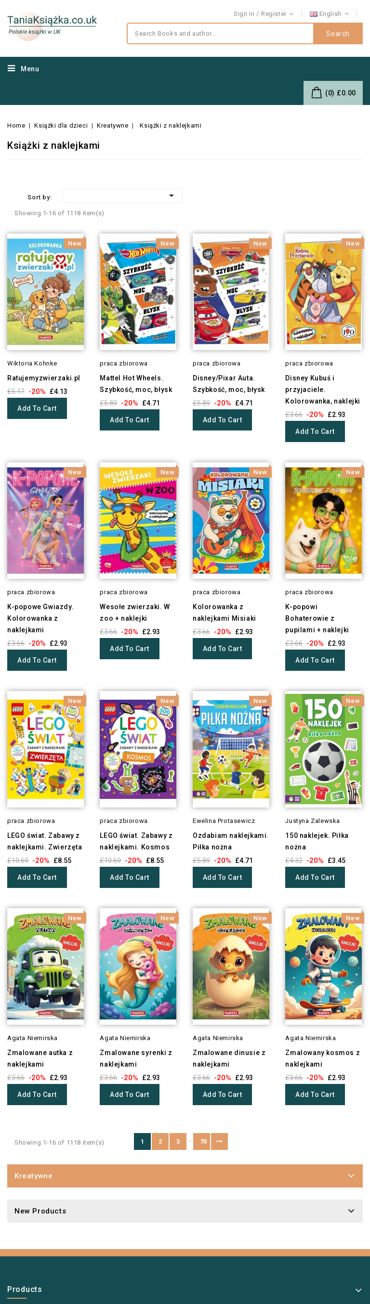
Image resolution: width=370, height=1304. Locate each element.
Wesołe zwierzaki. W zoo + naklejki (135, 612)
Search (338, 34)
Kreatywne (33, 1176)
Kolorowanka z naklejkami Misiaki (224, 612)
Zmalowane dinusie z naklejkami (229, 1058)
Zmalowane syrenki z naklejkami (136, 1058)
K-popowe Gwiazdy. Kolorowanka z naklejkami (40, 618)
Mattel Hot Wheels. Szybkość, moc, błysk (136, 383)
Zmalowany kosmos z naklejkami (322, 1058)
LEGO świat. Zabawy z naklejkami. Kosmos (136, 841)
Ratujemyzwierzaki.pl (43, 378)
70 (203, 1141)
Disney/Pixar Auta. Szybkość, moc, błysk (229, 383)
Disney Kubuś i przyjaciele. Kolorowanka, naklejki (322, 389)
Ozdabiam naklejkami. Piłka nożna (231, 841)
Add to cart (37, 408)
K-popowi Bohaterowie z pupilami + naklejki (317, 618)
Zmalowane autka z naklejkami (40, 1058)
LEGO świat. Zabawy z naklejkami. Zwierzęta (44, 841)
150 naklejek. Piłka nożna (316, 841)
